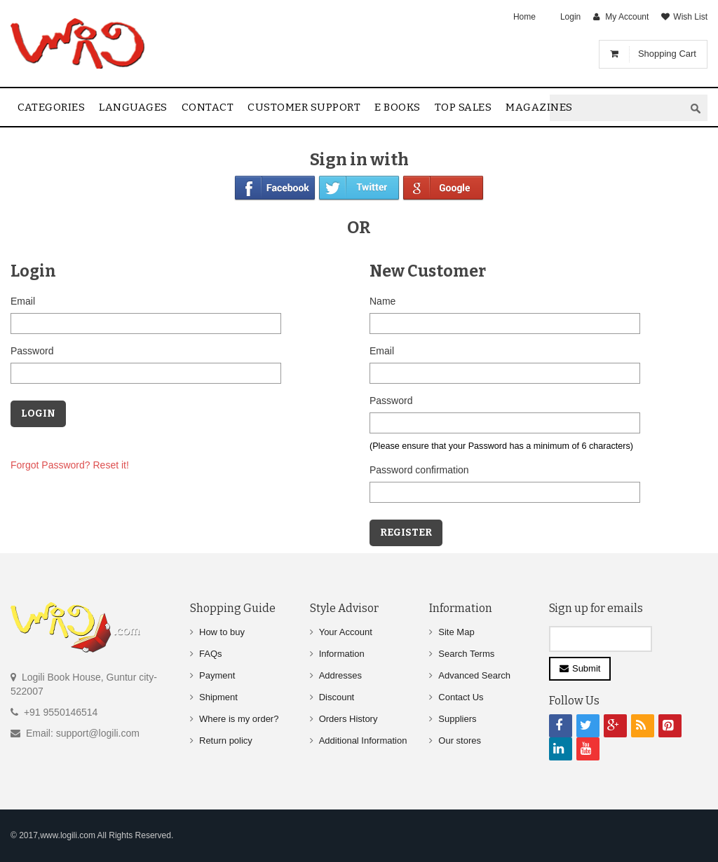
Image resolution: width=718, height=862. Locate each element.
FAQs (210, 653)
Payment (217, 675)
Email (23, 301)
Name (382, 301)
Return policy (225, 740)
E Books (397, 107)
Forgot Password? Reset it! (70, 465)
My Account (627, 17)
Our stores (459, 740)
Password (32, 350)
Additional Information (363, 740)
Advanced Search (474, 675)
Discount (337, 697)
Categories (51, 107)
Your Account (345, 632)
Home (524, 17)
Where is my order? (238, 719)
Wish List (690, 17)
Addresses (340, 675)
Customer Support (304, 107)
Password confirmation (419, 469)
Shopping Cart (667, 53)
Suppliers (457, 719)
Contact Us (460, 697)
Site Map (456, 632)
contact (208, 107)
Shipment (218, 697)
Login (570, 17)
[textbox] (617, 108)
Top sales (463, 107)
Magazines (539, 107)
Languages (133, 107)
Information (342, 653)
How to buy (222, 632)
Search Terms (466, 653)
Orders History (348, 719)
